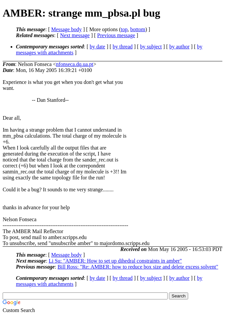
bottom (137, 29)
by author (179, 46)
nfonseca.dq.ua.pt (74, 64)
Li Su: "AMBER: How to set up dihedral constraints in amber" (115, 261)
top (124, 29)
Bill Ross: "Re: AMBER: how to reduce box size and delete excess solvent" (137, 267)
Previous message (116, 35)
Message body (66, 29)
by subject (151, 46)
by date (97, 46)
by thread (123, 46)
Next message (75, 35)
